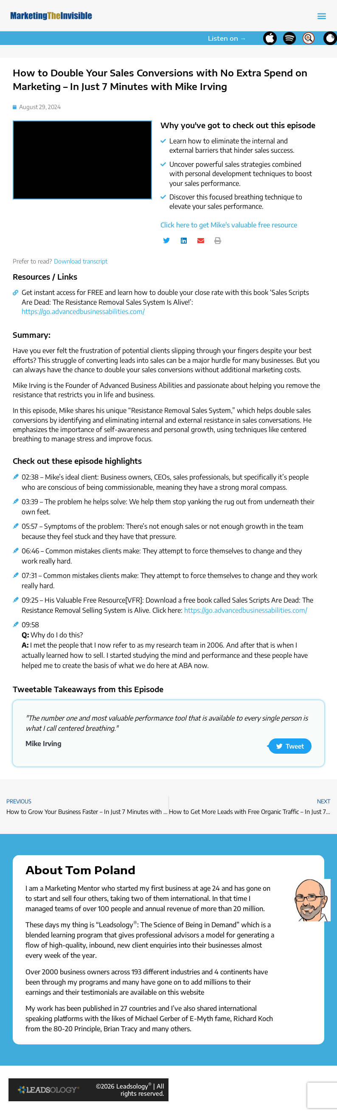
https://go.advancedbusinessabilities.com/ (83, 311)
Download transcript (80, 261)
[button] (322, 15)
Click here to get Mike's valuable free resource (228, 225)
